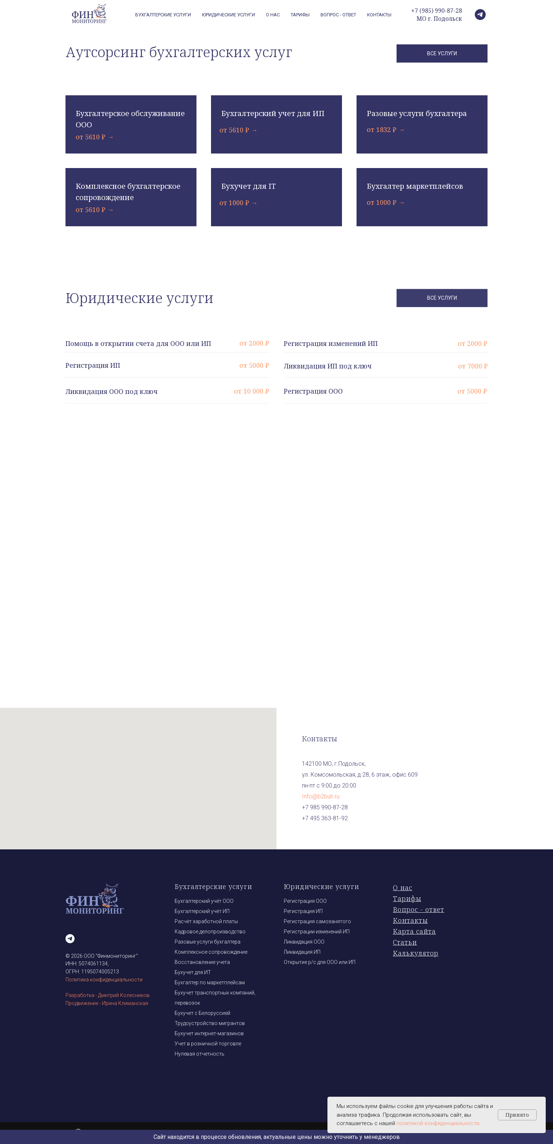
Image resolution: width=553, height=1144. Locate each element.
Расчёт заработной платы (206, 921)
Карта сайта (414, 931)
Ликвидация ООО (304, 942)
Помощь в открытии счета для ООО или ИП (138, 343)
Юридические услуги (321, 886)
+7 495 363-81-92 (325, 818)
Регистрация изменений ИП (331, 343)
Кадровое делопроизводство (210, 931)
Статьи (405, 942)
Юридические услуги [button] (228, 14)
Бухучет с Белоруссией (202, 1013)
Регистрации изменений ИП (317, 931)
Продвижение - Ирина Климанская (106, 1003)
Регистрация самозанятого (317, 921)
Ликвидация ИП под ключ (327, 366)
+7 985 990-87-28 (325, 807)
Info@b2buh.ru (320, 796)
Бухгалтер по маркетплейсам (210, 982)
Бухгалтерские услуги (213, 886)
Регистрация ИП (92, 365)
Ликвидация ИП (302, 952)
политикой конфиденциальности (438, 1123)
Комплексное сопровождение (211, 952)
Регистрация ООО (313, 391)
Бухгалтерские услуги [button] (163, 14)
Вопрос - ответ (338, 14)
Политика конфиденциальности (104, 979)
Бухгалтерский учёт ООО (204, 901)
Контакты (379, 14)
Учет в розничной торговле (208, 1044)
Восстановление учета (202, 962)
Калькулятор (415, 953)
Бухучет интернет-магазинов (209, 1033)
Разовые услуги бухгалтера (207, 942)
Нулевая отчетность (199, 1054)
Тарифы (300, 14)
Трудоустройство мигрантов (210, 1023)
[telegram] (480, 14)
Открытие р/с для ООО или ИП (319, 962)
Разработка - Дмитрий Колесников (107, 995)
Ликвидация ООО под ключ (111, 391)
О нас (273, 14)
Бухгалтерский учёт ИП (202, 911)
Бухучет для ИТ (193, 972)
